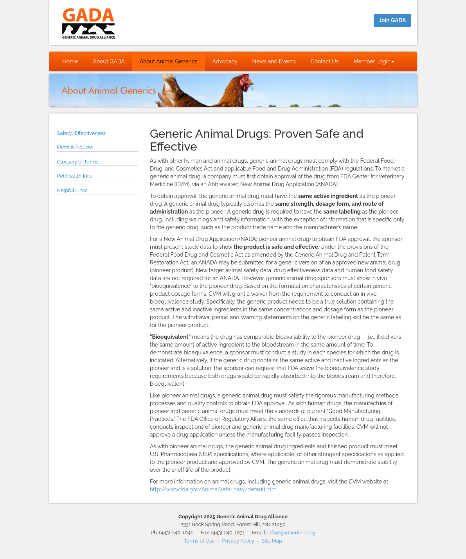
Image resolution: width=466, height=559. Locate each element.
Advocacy (224, 61)
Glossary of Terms (78, 162)
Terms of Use (199, 541)
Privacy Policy (238, 541)
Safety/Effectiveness (81, 133)
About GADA (109, 61)
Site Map (272, 541)
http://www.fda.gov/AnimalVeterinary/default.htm (213, 489)
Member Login (374, 61)
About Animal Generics (169, 61)
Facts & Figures (75, 147)
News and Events (274, 61)
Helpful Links (72, 190)
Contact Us (324, 61)
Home (70, 61)
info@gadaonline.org (291, 533)
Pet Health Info (74, 176)
